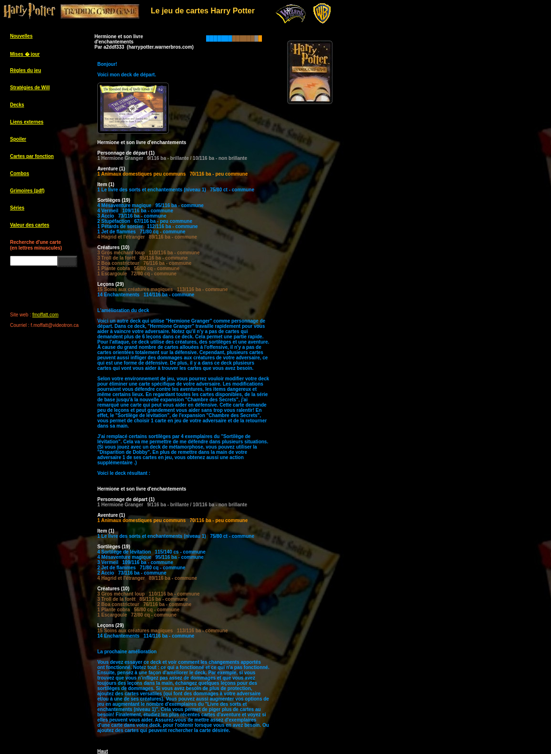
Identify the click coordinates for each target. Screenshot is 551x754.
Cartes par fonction (32, 156)
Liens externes (26, 122)
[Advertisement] (319, 262)
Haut (102, 751)
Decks (17, 104)
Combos (19, 173)
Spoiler (18, 139)
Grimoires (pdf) (27, 190)
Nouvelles (21, 36)
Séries (17, 207)
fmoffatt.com (45, 314)
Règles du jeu (25, 70)
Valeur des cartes (29, 225)
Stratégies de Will (30, 87)
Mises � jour (25, 54)
